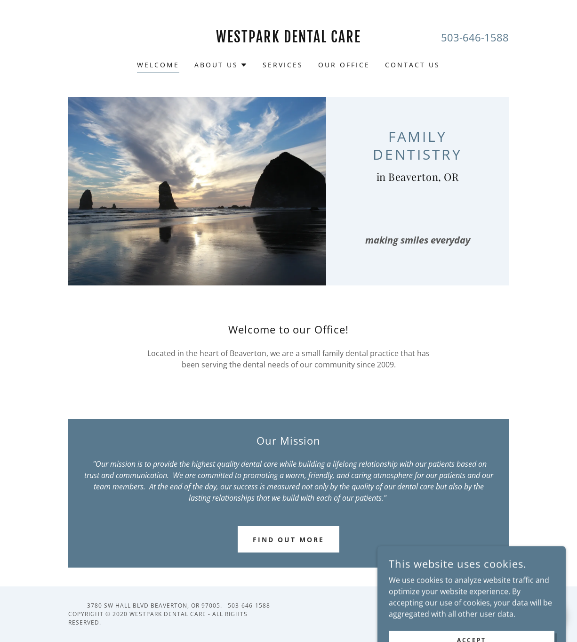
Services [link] (283, 64)
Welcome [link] (158, 64)
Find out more (288, 539)
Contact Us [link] (412, 64)
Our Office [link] (344, 64)
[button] (221, 65)
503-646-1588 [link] (475, 37)
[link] (288, 39)
